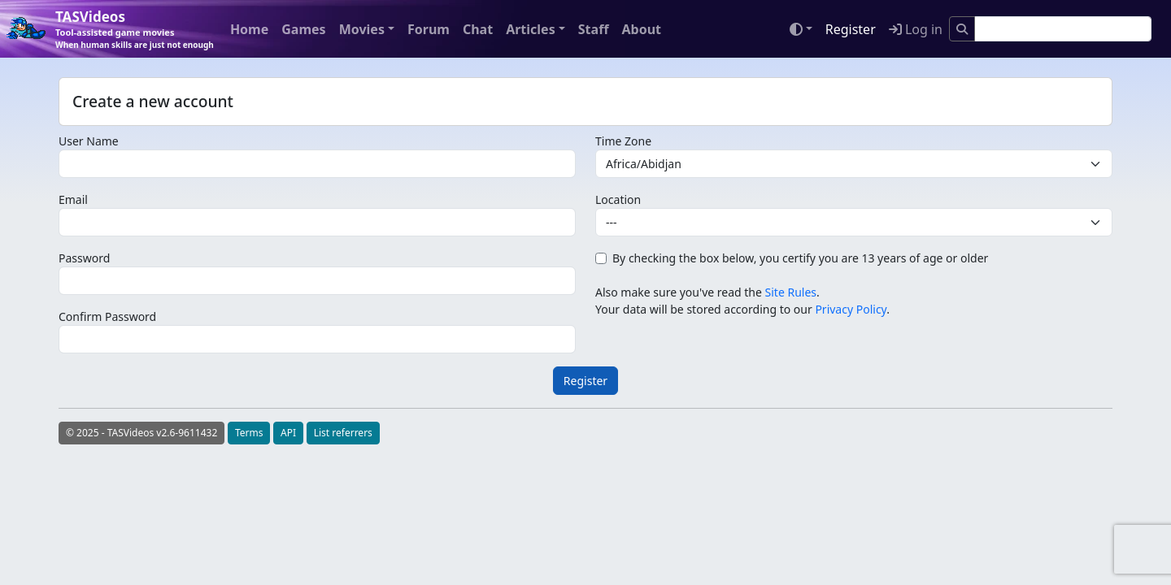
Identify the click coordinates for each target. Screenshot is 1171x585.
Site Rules (790, 292)
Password (84, 258)
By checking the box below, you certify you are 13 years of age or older (800, 258)
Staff (593, 29)
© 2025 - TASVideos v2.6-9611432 (141, 433)
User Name (89, 141)
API (288, 433)
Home (249, 29)
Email (73, 199)
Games (303, 29)
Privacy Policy (850, 309)
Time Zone (623, 141)
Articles (530, 29)
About (641, 29)
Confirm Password (107, 316)
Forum (428, 29)
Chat (478, 29)
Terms (249, 433)
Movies (362, 29)
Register (850, 29)
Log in (915, 29)
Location (618, 199)
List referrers (343, 433)
